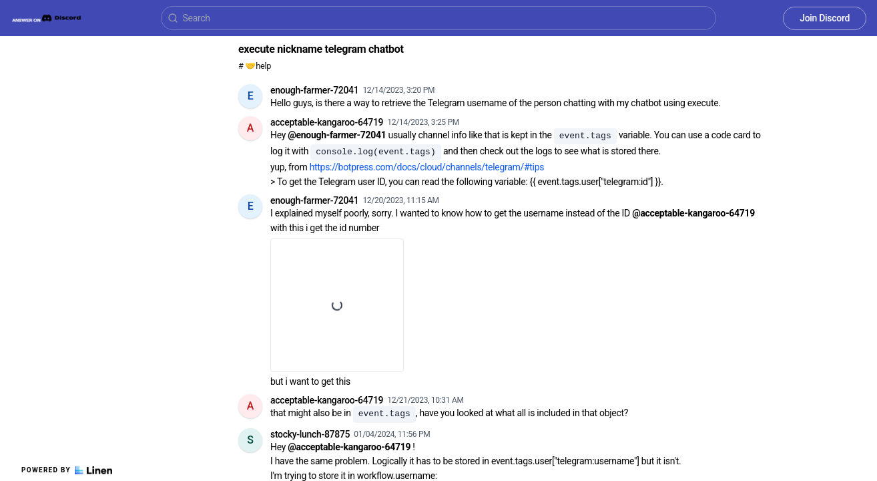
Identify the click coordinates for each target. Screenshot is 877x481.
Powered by (66, 470)
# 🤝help (254, 66)
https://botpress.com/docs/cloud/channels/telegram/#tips (427, 167)
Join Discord (825, 18)
